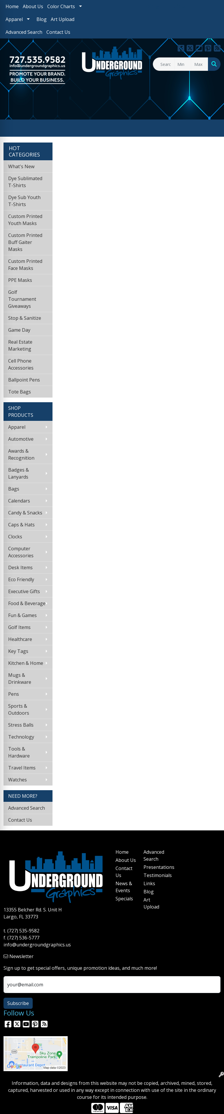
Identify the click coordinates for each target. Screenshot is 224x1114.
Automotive (21, 439)
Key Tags (18, 651)
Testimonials (154, 875)
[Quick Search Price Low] (182, 64)
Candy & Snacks (25, 512)
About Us (33, 6)
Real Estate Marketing (20, 345)
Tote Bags (19, 392)
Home (12, 6)
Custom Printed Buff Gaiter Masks (25, 242)
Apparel (14, 19)
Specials (124, 898)
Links (149, 883)
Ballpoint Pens (24, 380)
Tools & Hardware (19, 752)
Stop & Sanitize (24, 318)
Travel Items (22, 768)
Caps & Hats (21, 524)
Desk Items (20, 567)
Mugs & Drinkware (19, 678)
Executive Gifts (24, 591)
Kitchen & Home (25, 663)
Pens (13, 694)
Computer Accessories (21, 552)
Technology (21, 737)
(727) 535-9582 (23, 930)
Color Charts (61, 6)
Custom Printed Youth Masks (25, 219)
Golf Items (19, 627)
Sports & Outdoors (18, 709)
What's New (21, 166)
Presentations (154, 867)
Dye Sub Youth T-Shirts (24, 201)
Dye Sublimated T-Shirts (25, 182)
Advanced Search (24, 32)
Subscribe (18, 1003)
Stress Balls (21, 725)
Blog (41, 19)
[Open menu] (212, 128)
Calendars (19, 501)
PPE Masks (20, 280)
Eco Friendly (21, 579)
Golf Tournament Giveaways (22, 299)
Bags (13, 489)
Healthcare (20, 639)
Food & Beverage (27, 603)
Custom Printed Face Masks (25, 264)
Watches (17, 779)
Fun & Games (22, 615)
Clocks (15, 536)
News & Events (124, 887)
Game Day (19, 330)
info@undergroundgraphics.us (37, 944)
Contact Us (58, 32)
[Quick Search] (163, 64)
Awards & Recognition (21, 454)
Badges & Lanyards (18, 473)
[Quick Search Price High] (199, 64)
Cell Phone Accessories (21, 364)
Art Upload (62, 19)
